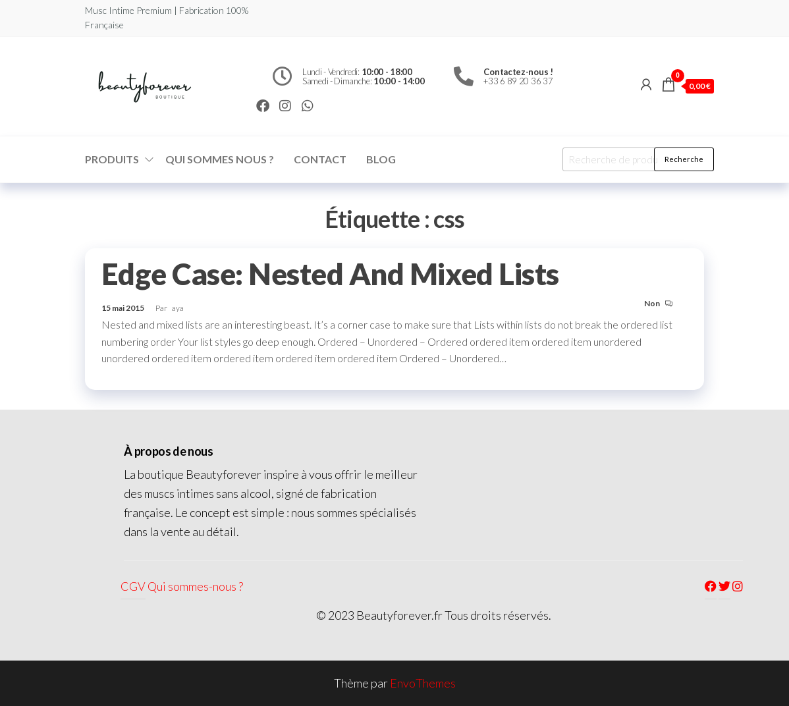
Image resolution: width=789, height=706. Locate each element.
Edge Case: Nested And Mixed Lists (330, 274)
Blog (381, 159)
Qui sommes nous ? (219, 159)
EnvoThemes (423, 683)
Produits (112, 159)
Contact (320, 159)
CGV (133, 586)
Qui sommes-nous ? (195, 586)
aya (178, 308)
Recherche (684, 159)
